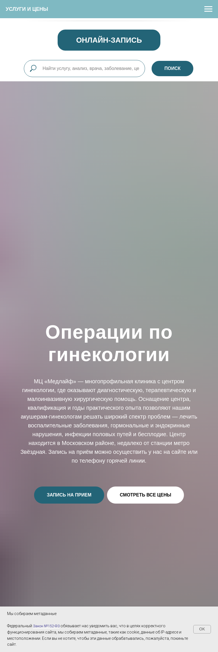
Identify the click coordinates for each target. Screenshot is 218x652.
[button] (69, 495)
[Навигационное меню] (208, 9)
